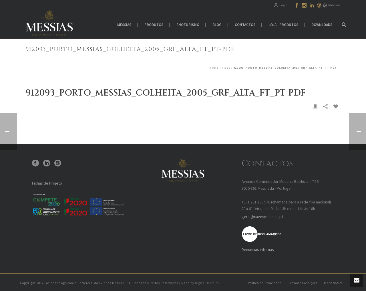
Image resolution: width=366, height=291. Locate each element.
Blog (217, 24)
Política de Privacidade (264, 283)
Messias (124, 24)
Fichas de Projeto (47, 183)
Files (226, 68)
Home (214, 68)
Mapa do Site (333, 283)
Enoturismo (187, 24)
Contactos (245, 24)
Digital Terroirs (207, 283)
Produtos (153, 24)
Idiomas (331, 5)
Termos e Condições (302, 283)
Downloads (321, 24)
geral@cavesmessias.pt (262, 216)
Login (280, 5)
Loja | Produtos (283, 24)
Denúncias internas (258, 249)
